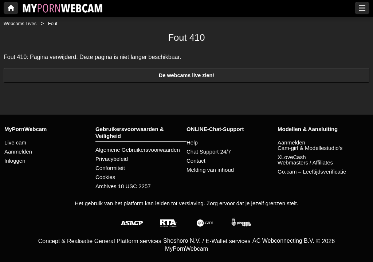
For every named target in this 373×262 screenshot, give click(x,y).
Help (192, 142)
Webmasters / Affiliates (305, 162)
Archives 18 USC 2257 (123, 186)
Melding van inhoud (210, 170)
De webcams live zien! (186, 75)
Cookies (105, 177)
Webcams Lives (20, 23)
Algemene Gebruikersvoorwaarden (137, 150)
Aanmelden (18, 151)
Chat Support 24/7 (208, 151)
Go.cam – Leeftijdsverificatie (312, 171)
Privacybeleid (111, 159)
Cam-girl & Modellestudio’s (310, 148)
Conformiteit (110, 168)
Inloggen (14, 161)
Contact (195, 161)
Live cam (15, 142)
